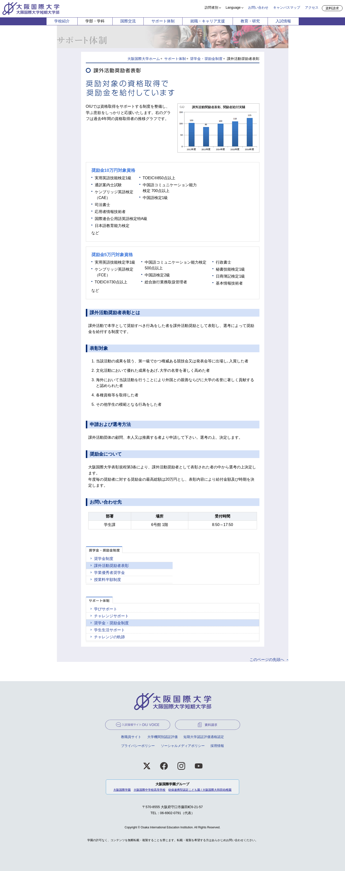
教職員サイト (131, 737)
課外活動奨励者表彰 (111, 566)
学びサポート (105, 609)
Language (233, 7)
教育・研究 (250, 21)
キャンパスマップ (286, 7)
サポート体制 (163, 21)
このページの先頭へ (267, 660)
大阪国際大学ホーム (143, 59)
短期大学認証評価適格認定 (203, 737)
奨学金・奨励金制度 (206, 59)
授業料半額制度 (107, 580)
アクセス (311, 7)
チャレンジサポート (111, 616)
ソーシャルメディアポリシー (183, 746)
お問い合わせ (258, 7)
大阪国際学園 (122, 789)
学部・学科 (95, 21)
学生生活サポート (109, 630)
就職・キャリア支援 (207, 21)
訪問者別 (211, 7)
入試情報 (283, 21)
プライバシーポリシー (138, 746)
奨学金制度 (103, 559)
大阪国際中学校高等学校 (149, 789)
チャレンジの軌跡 (109, 637)
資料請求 (332, 8)
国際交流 (128, 21)
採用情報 (217, 746)
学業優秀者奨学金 (109, 573)
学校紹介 (62, 21)
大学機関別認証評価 (162, 737)
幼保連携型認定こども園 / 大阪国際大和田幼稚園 (199, 789)
